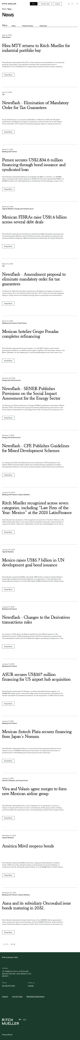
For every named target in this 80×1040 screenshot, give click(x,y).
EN (72, 3)
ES (69, 3)
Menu (33, 4)
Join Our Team (45, 4)
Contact (57, 4)
